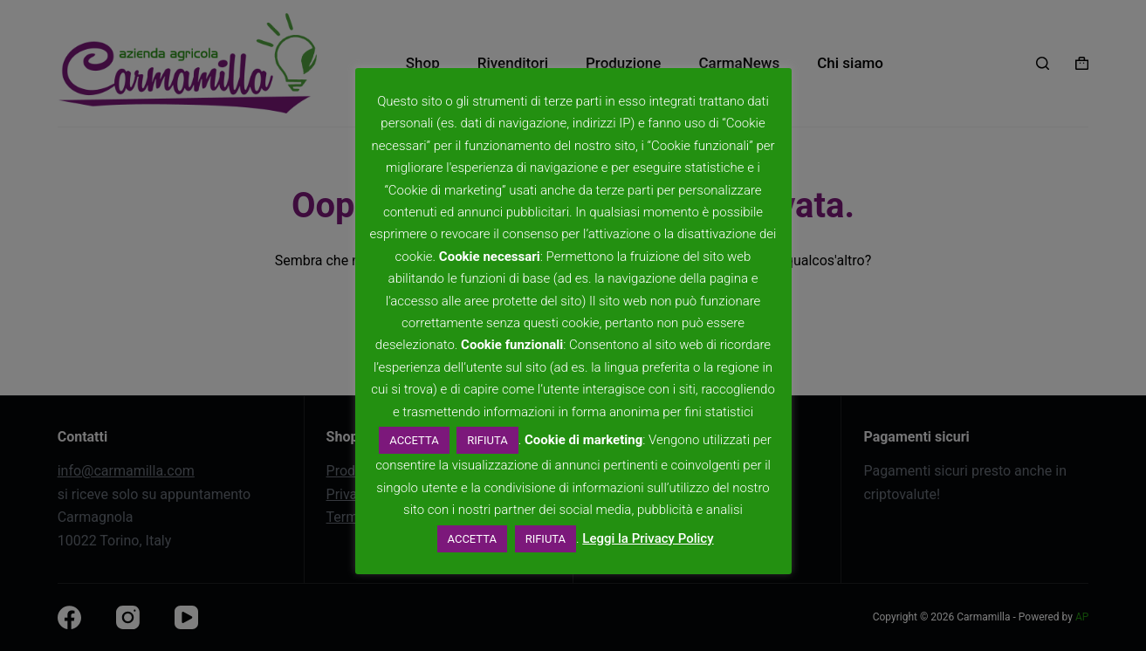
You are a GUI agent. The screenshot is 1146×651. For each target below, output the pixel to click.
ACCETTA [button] (413, 440)
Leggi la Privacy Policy (647, 538)
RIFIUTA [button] (487, 440)
